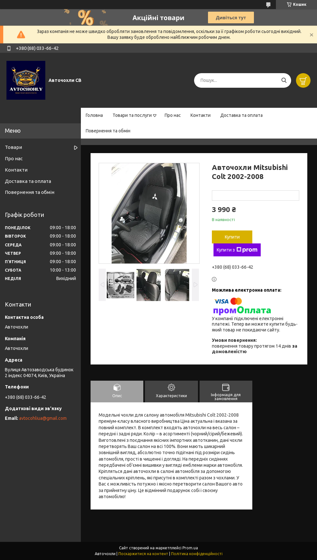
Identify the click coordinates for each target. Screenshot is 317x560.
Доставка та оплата (241, 115)
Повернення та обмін (108, 130)
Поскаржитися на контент (143, 554)
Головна (94, 115)
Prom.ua (190, 548)
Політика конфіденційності (197, 554)
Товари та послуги (132, 115)
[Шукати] (284, 80)
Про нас (173, 115)
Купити (232, 237)
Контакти (201, 115)
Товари (13, 147)
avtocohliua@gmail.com (43, 418)
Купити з (237, 250)
